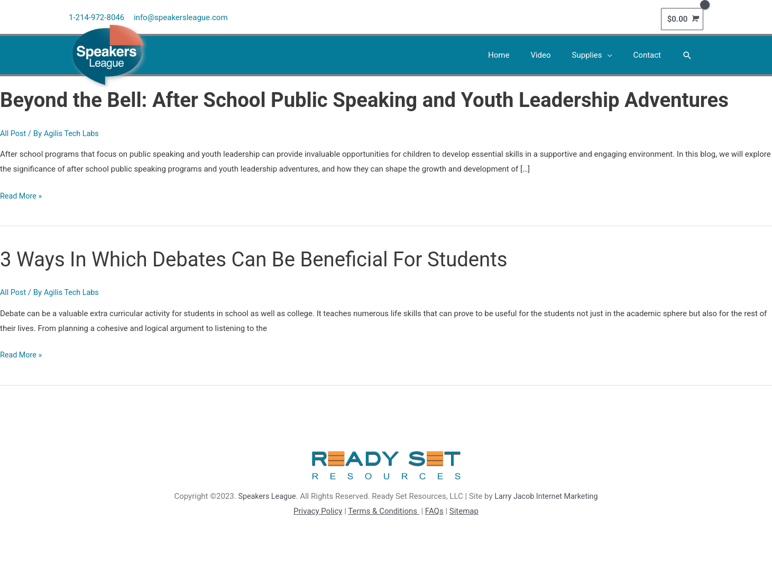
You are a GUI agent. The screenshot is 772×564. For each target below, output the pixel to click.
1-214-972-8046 (96, 16)
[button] (687, 53)
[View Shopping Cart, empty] (682, 17)
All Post (13, 131)
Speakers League (264, 494)
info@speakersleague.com (181, 16)
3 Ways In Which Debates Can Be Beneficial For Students (265, 256)
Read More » (22, 193)
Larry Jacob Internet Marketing (547, 494)
